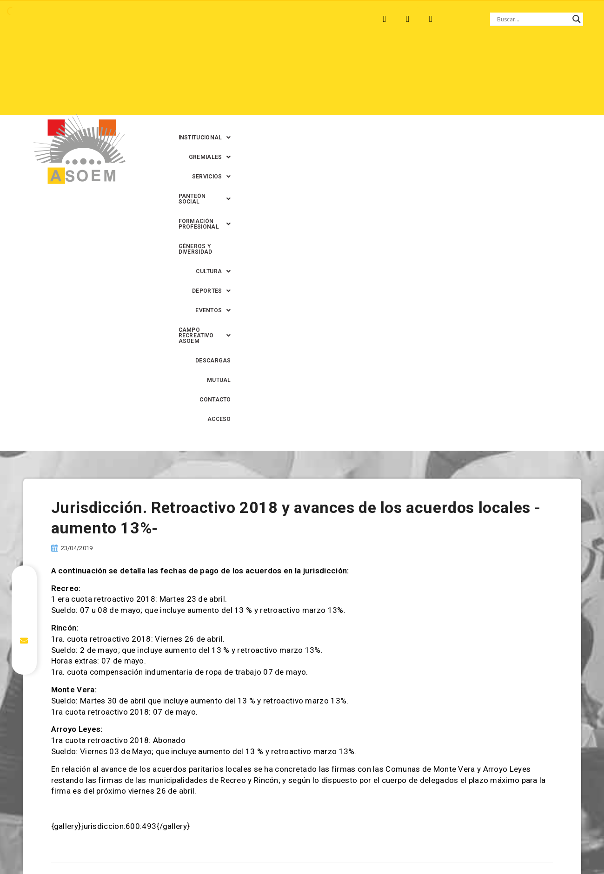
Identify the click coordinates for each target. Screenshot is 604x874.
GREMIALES (268, 60)
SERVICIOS (322, 60)
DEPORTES (342, 79)
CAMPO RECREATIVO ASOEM (471, 79)
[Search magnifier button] (576, 19)
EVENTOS (394, 79)
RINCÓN (185, 19)
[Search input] (532, 19)
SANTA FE (227, 19)
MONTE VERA (98, 19)
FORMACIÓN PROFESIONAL (473, 60)
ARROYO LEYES (39, 19)
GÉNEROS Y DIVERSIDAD (226, 79)
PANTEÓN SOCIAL (386, 60)
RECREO (146, 19)
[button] (206, 60)
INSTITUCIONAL (206, 60)
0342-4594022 (433, 845)
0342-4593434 (483, 845)
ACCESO (504, 99)
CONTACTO (462, 99)
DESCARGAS (377, 99)
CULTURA (291, 79)
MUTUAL (421, 99)
